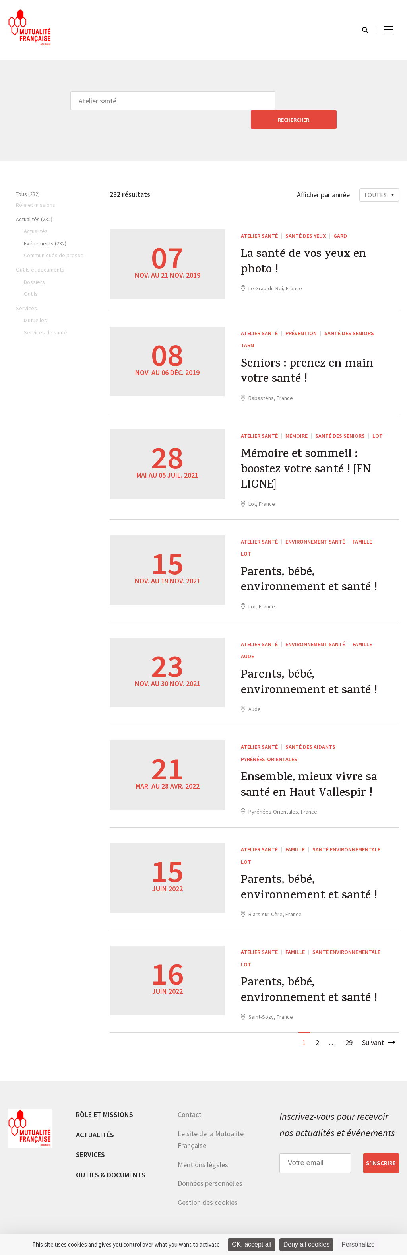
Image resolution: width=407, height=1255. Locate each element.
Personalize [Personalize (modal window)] (358, 1244)
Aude (247, 641)
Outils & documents (110, 1165)
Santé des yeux (305, 217)
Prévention (301, 314)
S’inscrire (381, 1154)
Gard (340, 217)
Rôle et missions (104, 1104)
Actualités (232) (34, 200)
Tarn (247, 326)
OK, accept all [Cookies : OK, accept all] (251, 1244)
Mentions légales (203, 1155)
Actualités (95, 1125)
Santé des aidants (310, 733)
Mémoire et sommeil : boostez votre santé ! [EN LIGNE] (307, 454)
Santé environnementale (346, 837)
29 (349, 1032)
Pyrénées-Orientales (269, 745)
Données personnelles (210, 1173)
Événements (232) (45, 224)
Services (90, 1145)
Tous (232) (28, 175)
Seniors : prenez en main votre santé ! (307, 354)
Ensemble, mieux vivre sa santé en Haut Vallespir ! (310, 773)
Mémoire (296, 418)
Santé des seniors (349, 314)
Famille (362, 525)
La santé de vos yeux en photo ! (305, 244)
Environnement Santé (315, 525)
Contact (190, 1104)
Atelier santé (259, 217)
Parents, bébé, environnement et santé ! (310, 566)
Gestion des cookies (208, 1192)
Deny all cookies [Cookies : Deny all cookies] (306, 1244)
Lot (377, 418)
